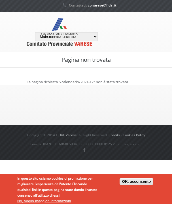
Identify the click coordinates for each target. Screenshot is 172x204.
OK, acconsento (136, 182)
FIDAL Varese (66, 135)
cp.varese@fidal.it (102, 5)
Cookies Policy (134, 135)
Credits (114, 135)
